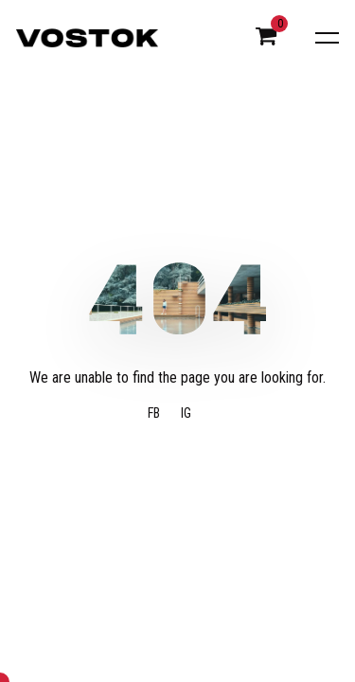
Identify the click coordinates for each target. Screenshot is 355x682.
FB (154, 413)
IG (186, 413)
